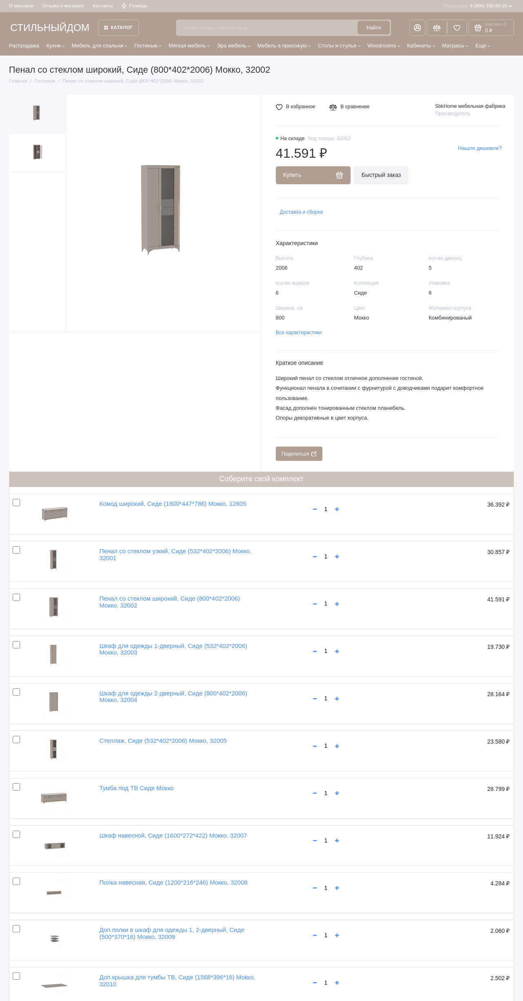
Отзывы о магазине (63, 5)
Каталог (118, 27)
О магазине (21, 5)
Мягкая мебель (189, 45)
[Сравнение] (437, 28)
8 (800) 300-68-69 (478, 6)
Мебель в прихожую (284, 45)
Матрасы (455, 45)
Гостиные (147, 45)
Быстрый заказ (381, 175)
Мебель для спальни (99, 45)
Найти (374, 28)
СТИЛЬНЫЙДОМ (49, 27)
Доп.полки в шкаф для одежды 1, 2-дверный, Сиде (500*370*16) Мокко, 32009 (171, 933)
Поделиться (299, 454)
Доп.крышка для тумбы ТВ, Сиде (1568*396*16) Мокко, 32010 (177, 981)
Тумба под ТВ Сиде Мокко (136, 787)
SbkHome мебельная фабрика (470, 106)
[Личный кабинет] (417, 28)
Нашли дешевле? (480, 148)
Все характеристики (299, 332)
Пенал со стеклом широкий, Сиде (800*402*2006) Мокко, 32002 (169, 602)
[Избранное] (457, 28)
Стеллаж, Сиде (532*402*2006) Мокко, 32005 (163, 740)
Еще (482, 45)
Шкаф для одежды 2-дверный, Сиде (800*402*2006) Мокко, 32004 (173, 697)
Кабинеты (421, 45)
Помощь (135, 6)
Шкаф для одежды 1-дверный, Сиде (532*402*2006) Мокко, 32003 (173, 649)
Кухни (55, 45)
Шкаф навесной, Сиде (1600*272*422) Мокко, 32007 (173, 835)
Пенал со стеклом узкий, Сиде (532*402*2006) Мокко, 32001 (175, 554)
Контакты (103, 5)
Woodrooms (383, 45)
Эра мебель (233, 45)
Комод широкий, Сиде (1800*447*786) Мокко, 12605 (172, 503)
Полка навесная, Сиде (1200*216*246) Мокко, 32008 (173, 882)
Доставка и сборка (301, 212)
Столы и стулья (339, 45)
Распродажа (24, 45)
